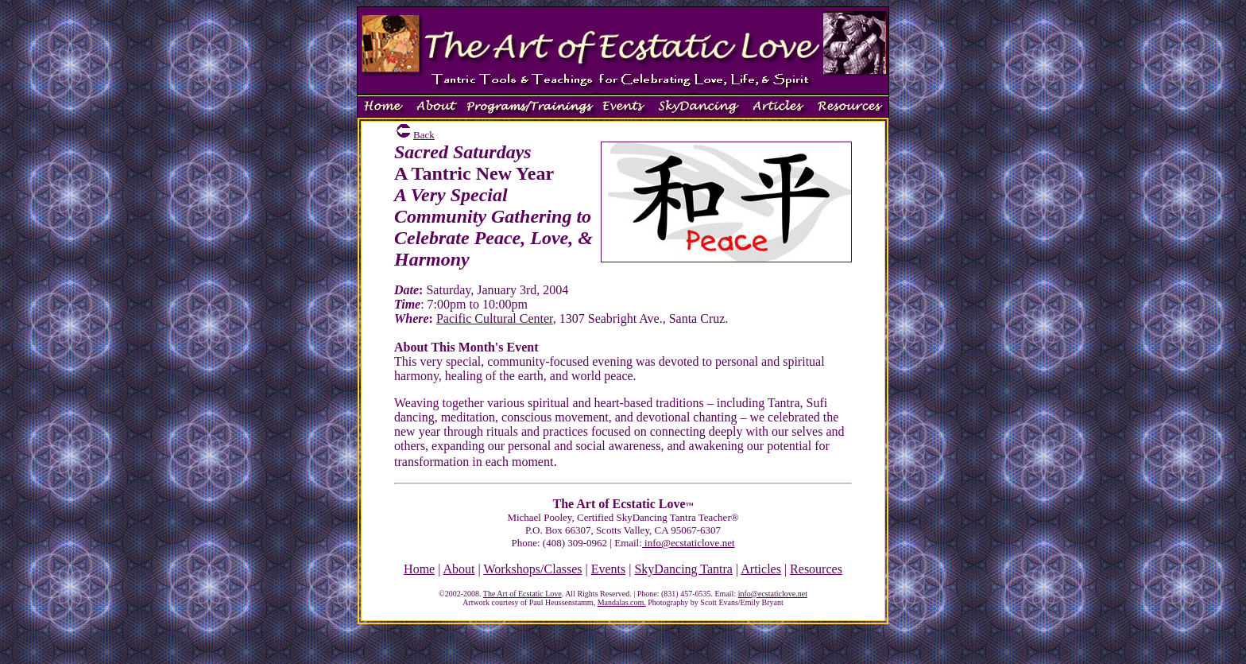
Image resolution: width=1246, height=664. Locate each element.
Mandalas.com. (622, 602)
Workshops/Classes (532, 569)
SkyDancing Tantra (683, 569)
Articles (761, 569)
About (459, 569)
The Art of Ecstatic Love (522, 593)
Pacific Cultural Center (494, 318)
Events (608, 569)
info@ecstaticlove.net (688, 543)
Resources (816, 569)
